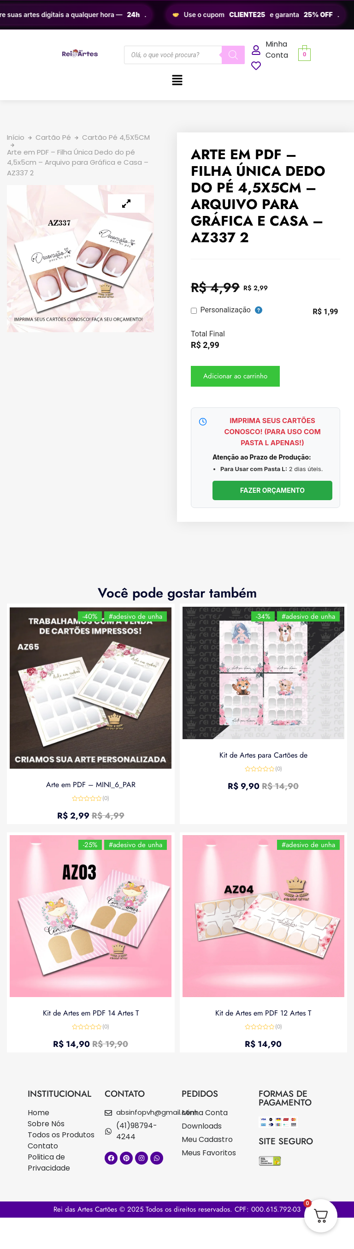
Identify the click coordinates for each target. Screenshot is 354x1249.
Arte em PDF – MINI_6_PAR (91, 782)
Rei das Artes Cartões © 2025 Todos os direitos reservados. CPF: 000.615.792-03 (177, 1209)
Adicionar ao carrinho (235, 376)
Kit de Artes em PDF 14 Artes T (91, 1011)
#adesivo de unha (134, 618)
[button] (177, 81)
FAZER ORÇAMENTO (272, 490)
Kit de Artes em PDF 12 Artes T (263, 1011)
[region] (177, 15)
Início (15, 137)
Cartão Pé (53, 137)
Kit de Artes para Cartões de (263, 753)
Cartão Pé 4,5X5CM (116, 137)
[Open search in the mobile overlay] (184, 55)
